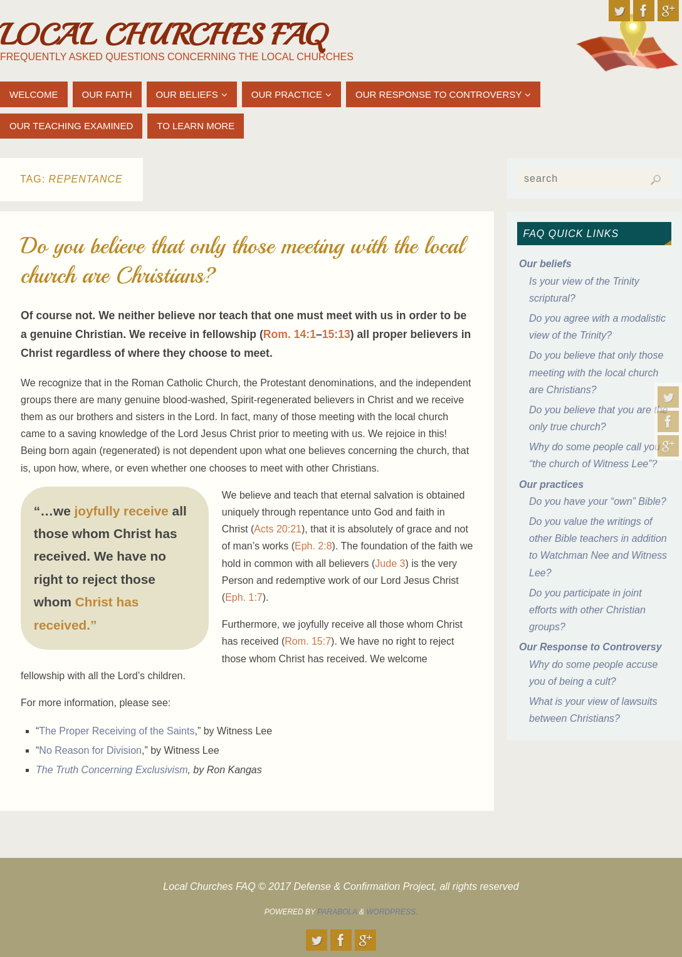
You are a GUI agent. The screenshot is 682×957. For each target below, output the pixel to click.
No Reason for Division (90, 750)
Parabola (337, 911)
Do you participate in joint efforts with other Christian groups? (587, 610)
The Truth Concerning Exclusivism (111, 769)
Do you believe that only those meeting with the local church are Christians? (596, 372)
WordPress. (391, 911)
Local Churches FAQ (163, 35)
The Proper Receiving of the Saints (116, 731)
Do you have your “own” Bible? (597, 501)
